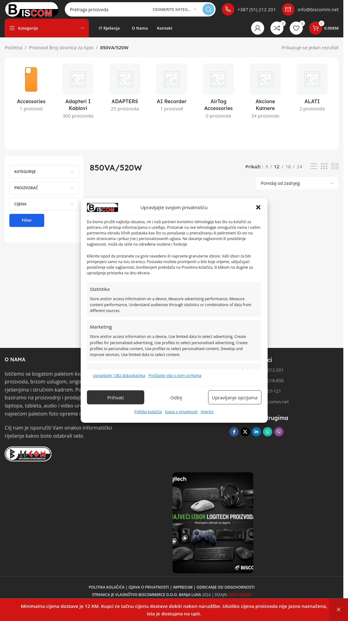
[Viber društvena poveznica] (279, 438)
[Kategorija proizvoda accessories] (31, 96)
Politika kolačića (148, 411)
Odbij (176, 397)
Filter (27, 226)
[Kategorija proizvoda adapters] (125, 96)
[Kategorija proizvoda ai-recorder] (171, 96)
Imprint (207, 411)
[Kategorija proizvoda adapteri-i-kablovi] (78, 99)
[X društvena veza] (245, 438)
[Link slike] (28, 459)
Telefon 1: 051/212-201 (256, 376)
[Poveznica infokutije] (250, 12)
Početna (13, 54)
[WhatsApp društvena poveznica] (267, 438)
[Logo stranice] (42, 12)
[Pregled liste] (314, 172)
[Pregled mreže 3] (324, 172)
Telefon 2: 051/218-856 (256, 387)
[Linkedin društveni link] (256, 438)
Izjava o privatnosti (181, 411)
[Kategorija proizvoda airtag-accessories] (218, 99)
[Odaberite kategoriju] (177, 12)
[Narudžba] (297, 189)
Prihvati (115, 397)
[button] (258, 207)
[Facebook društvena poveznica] (234, 438)
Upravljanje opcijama (235, 397)
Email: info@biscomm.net (259, 408)
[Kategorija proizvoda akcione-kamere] (265, 99)
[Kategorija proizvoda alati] (312, 96)
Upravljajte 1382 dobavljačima (119, 375)
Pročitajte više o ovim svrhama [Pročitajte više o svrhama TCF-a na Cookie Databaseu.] (174, 375)
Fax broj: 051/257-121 (255, 397)
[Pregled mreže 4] (335, 172)
